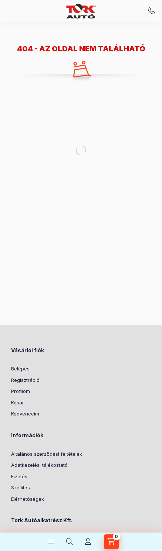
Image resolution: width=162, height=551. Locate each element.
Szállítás (20, 487)
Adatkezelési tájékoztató (39, 465)
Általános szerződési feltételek (46, 454)
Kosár (17, 402)
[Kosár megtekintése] (111, 541)
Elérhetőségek (27, 499)
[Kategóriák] (51, 541)
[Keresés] (69, 541)
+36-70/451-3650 (151, 11)
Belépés (20, 369)
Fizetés (19, 476)
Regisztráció (25, 380)
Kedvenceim (25, 414)
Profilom (20, 391)
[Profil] (88, 541)
